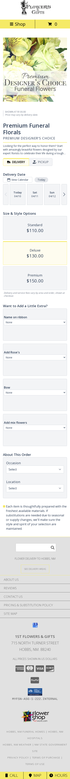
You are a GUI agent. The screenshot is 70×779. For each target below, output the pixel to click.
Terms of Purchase (46, 757)
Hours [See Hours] (58, 775)
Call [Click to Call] (11, 775)
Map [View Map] (35, 775)
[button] (35, 692)
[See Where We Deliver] (35, 569)
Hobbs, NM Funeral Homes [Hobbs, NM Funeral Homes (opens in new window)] (26, 731)
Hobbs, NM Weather (17, 744)
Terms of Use (35, 764)
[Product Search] (36, 547)
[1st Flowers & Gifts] (35, 14)
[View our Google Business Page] (35, 627)
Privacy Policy (18, 757)
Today (41, 179)
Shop (17, 24)
